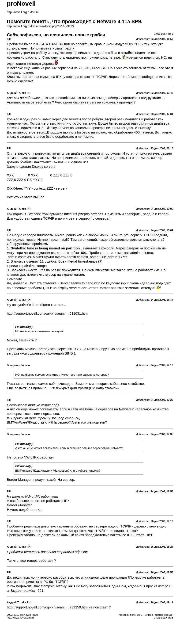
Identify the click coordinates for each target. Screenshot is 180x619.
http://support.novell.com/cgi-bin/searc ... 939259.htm (47, 607)
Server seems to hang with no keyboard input (94, 283)
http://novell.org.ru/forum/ (23, 12)
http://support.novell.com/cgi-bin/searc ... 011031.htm (47, 313)
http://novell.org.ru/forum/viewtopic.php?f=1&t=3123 (40, 26)
